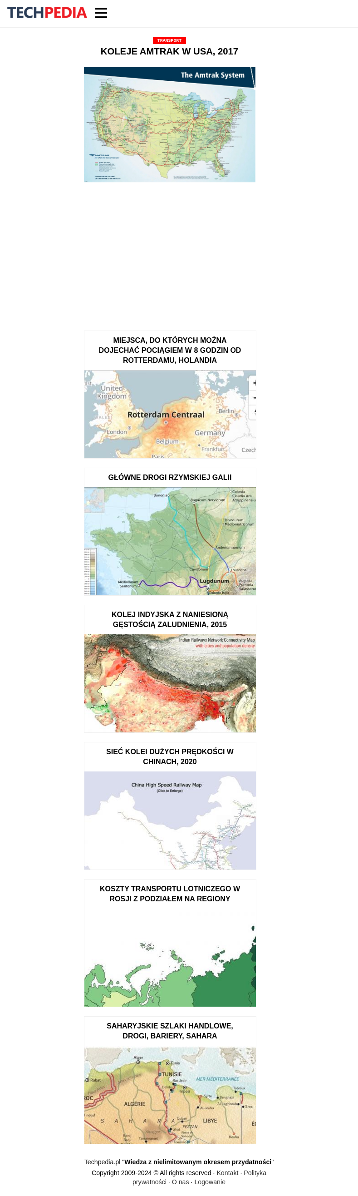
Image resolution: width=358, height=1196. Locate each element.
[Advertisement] (169, 253)
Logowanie (210, 1182)
